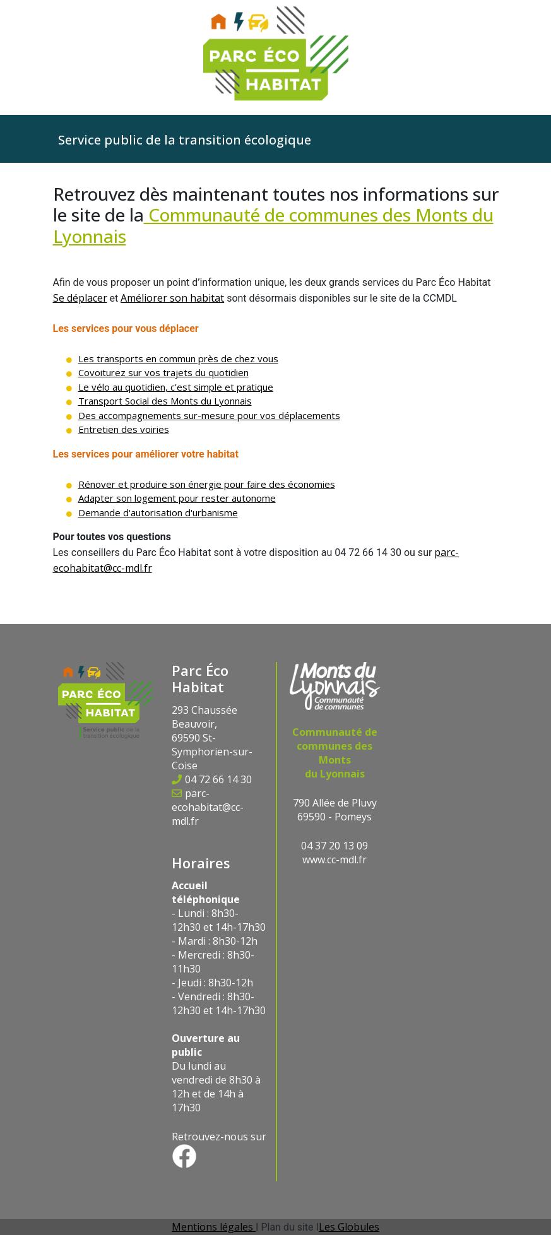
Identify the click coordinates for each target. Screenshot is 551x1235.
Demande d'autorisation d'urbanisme (158, 512)
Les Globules (349, 1227)
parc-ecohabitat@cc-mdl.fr (208, 807)
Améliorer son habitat (172, 298)
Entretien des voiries (123, 429)
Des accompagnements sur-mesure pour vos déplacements (209, 415)
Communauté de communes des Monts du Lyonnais (273, 225)
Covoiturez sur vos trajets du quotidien (163, 372)
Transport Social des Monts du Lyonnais (165, 400)
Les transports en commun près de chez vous (178, 358)
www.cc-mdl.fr (334, 859)
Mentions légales (214, 1227)
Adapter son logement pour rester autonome (177, 498)
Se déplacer (80, 298)
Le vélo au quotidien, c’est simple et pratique (175, 387)
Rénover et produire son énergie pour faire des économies (206, 484)
